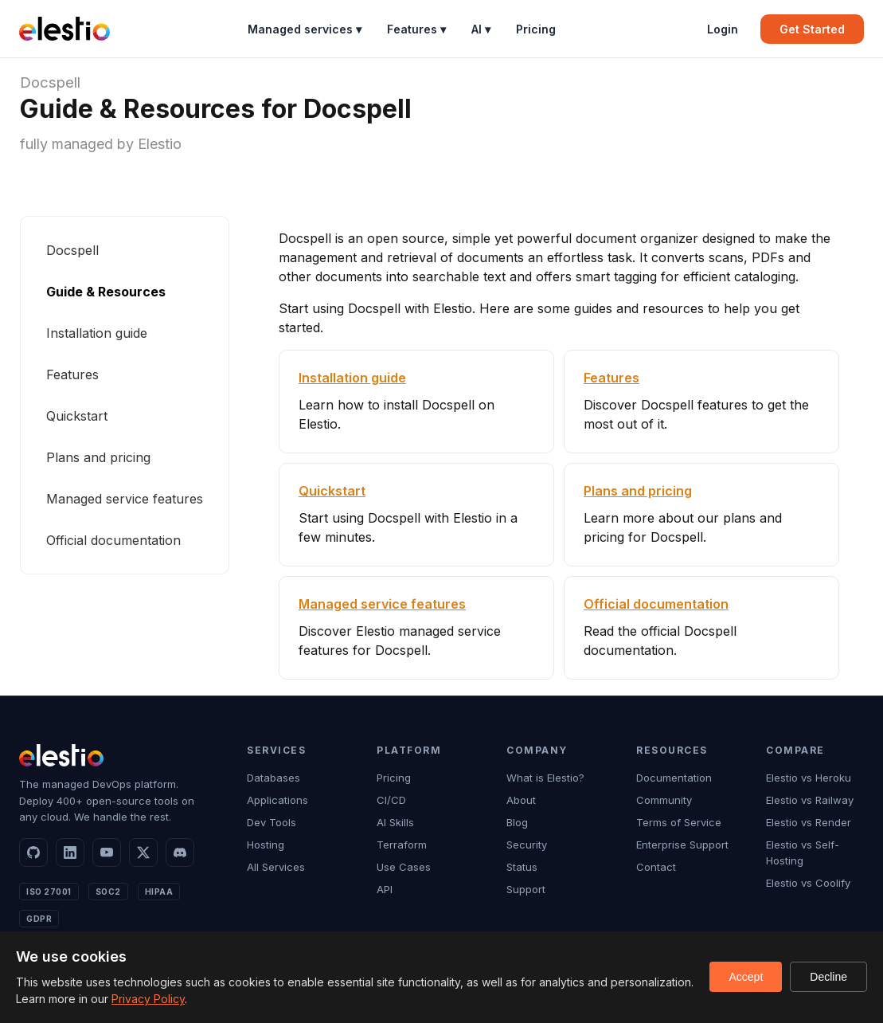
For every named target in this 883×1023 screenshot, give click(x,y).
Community (664, 800)
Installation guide (96, 333)
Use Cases (404, 866)
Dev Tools (271, 822)
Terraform (402, 844)
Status (521, 866)
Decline (828, 976)
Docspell (50, 82)
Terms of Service (678, 822)
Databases (273, 777)
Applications (277, 800)
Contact (656, 866)
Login (722, 29)
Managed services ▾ (304, 29)
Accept (746, 976)
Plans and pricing (98, 457)
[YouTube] (106, 852)
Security (526, 844)
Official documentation (113, 540)
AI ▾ (480, 29)
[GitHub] (33, 852)
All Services (276, 866)
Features (72, 374)
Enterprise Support (682, 844)
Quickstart (76, 416)
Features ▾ (416, 29)
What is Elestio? (545, 777)
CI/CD (391, 800)
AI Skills (395, 822)
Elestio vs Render (808, 822)
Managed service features (124, 499)
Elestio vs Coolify (808, 882)
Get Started (812, 29)
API (385, 889)
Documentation (674, 777)
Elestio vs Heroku (808, 777)
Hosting (265, 844)
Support (525, 889)
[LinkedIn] (70, 852)
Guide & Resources (106, 292)
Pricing (536, 29)
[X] (143, 852)
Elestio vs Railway (810, 800)
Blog (517, 822)
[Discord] (180, 852)
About (521, 800)
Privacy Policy (148, 998)
